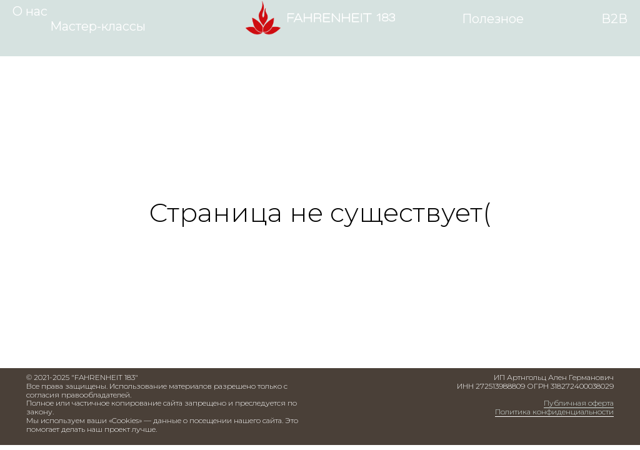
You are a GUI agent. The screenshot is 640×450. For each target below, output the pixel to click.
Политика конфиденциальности (554, 411)
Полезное (493, 18)
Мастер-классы (98, 26)
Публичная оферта (579, 403)
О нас (30, 11)
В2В (614, 18)
